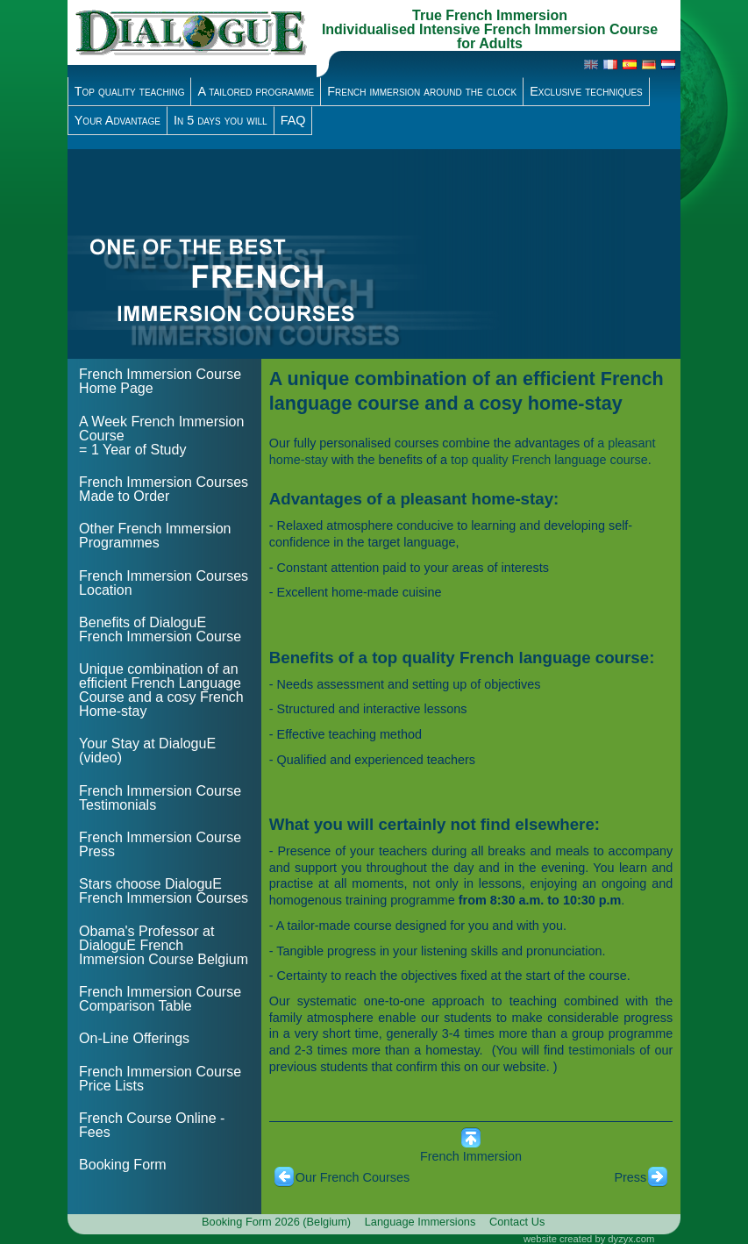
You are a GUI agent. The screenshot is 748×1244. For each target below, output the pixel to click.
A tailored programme (255, 91)
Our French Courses (353, 1177)
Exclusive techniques (586, 91)
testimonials (601, 1050)
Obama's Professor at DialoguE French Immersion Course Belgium (163, 945)
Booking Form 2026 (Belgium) (276, 1221)
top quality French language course (549, 460)
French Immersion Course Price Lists (160, 1078)
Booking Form (123, 1164)
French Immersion (471, 1156)
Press (630, 1177)
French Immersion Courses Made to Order (163, 489)
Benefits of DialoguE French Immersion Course (160, 629)
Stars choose (163, 890)
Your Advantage (117, 120)
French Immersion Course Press (160, 844)
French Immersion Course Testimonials (160, 797)
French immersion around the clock (421, 91)
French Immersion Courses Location (163, 582)
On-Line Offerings (134, 1038)
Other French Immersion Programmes (155, 535)
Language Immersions (420, 1221)
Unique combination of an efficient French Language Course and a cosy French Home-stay (161, 690)
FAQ (293, 120)
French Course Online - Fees (151, 1125)
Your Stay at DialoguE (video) (147, 750)
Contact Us (517, 1221)
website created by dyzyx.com (589, 1238)
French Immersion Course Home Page (160, 381)
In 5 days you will (220, 120)
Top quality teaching (130, 91)
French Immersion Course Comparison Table (160, 998)
